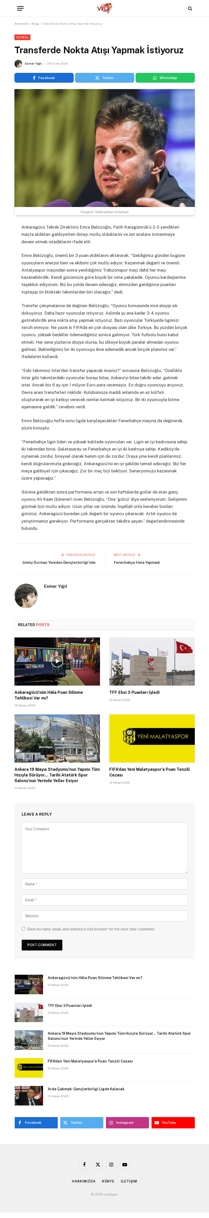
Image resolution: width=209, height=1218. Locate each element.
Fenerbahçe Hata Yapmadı (138, 562)
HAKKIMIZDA (84, 1187)
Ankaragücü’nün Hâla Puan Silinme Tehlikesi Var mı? (48, 701)
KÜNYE (108, 1187)
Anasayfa (21, 23)
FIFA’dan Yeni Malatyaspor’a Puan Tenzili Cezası (149, 778)
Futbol (22, 37)
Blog (35, 23)
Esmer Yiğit (33, 63)
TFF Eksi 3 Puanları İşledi (134, 698)
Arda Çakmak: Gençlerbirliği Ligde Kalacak (86, 1095)
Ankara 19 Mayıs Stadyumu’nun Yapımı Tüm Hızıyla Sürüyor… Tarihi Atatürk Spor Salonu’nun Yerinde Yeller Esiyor (57, 781)
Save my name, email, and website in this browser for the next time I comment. (91, 935)
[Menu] (20, 8)
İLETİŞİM (129, 1187)
